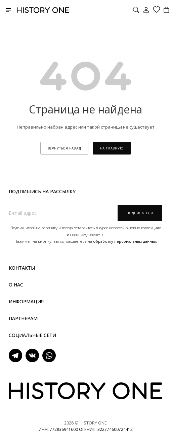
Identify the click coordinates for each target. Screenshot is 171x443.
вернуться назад (64, 148)
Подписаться (140, 213)
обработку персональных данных (125, 241)
